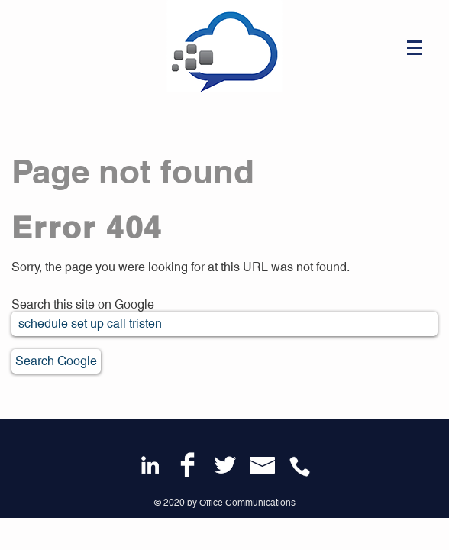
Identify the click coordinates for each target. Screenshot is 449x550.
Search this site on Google (82, 304)
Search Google (56, 361)
